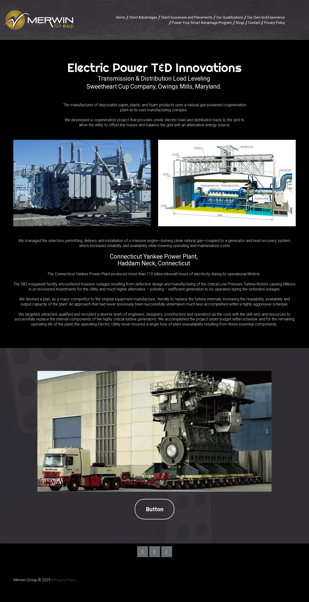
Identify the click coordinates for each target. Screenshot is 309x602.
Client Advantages (143, 17)
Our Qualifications (229, 17)
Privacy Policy (274, 23)
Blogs (240, 23)
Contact (254, 23)
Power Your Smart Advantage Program (202, 23)
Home (120, 17)
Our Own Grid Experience (266, 17)
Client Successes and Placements (186, 17)
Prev (41, 431)
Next (267, 431)
